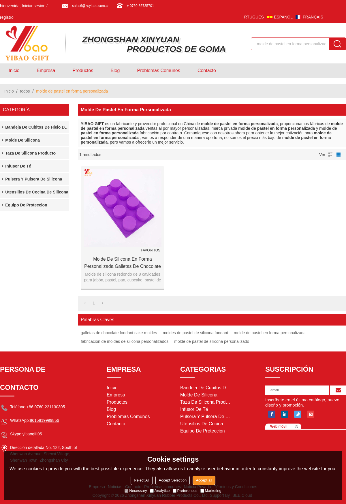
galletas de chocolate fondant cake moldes (119, 332)
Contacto (207, 70)
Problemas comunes (158, 70)
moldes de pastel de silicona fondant (195, 332)
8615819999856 (44, 420)
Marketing (210, 490)
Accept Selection (173, 480)
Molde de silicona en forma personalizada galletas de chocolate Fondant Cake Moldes (122, 263)
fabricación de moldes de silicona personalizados (124, 341)
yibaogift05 (32, 434)
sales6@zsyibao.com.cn (91, 6)
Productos (82, 70)
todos (25, 91)
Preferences (185, 490)
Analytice (160, 490)
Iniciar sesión (34, 5)
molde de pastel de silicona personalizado (211, 341)
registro (7, 17)
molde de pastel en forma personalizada (270, 332)
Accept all (204, 480)
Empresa (46, 70)
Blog (115, 70)
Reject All (141, 480)
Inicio (14, 70)
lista (330, 154)
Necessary (136, 490)
